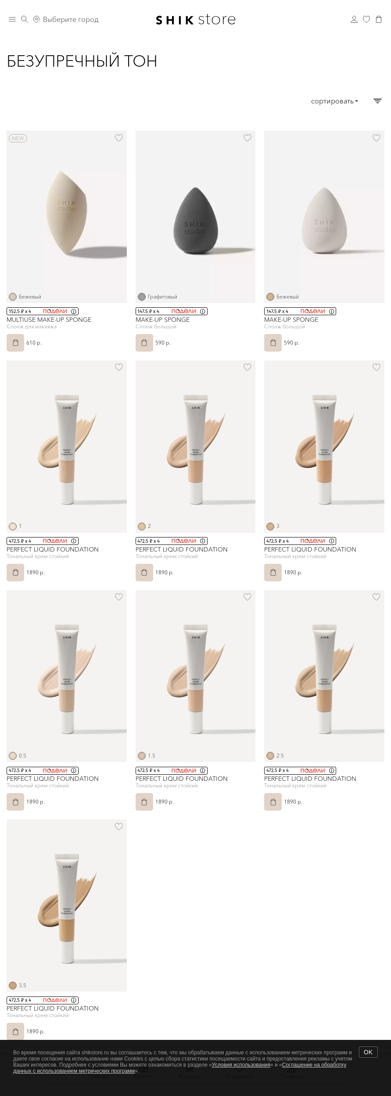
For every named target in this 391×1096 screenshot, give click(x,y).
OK (368, 1052)
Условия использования (241, 1065)
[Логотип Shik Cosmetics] (196, 19)
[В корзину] (15, 343)
